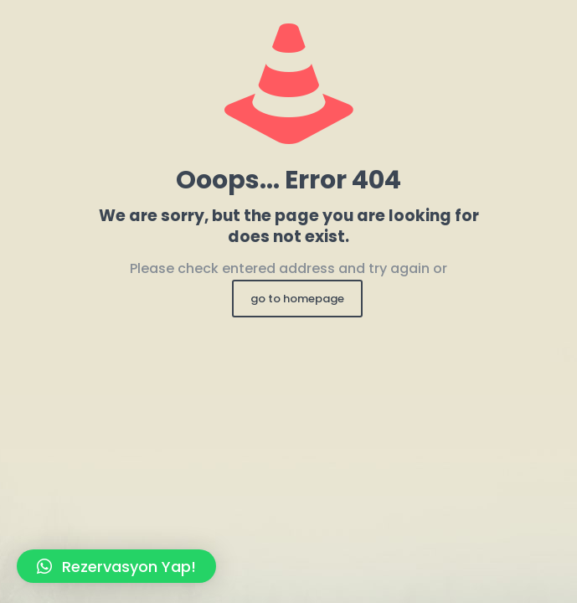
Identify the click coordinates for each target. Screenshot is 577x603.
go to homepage (297, 299)
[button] (116, 566)
